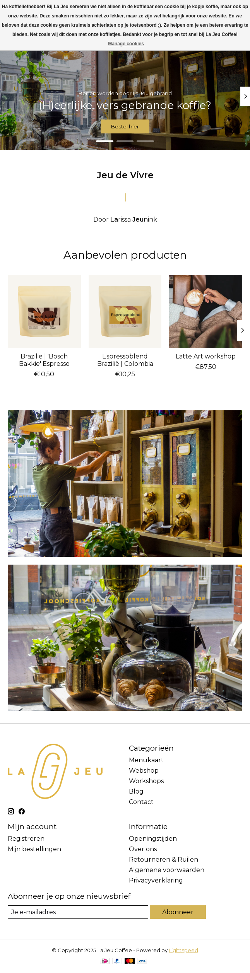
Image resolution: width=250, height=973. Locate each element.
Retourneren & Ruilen (163, 859)
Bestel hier (125, 126)
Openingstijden (153, 838)
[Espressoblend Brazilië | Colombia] (125, 311)
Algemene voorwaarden (166, 870)
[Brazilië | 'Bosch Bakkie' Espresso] (44, 311)
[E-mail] (78, 912)
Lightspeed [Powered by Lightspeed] (183, 950)
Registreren (26, 838)
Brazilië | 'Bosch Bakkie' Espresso (44, 359)
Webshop (144, 770)
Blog (136, 791)
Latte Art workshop (206, 356)
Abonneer (177, 912)
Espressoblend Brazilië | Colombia (125, 359)
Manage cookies (126, 43)
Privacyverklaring (156, 880)
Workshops (146, 781)
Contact (141, 802)
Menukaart (146, 760)
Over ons (143, 849)
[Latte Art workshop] (205, 311)
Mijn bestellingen (34, 849)
